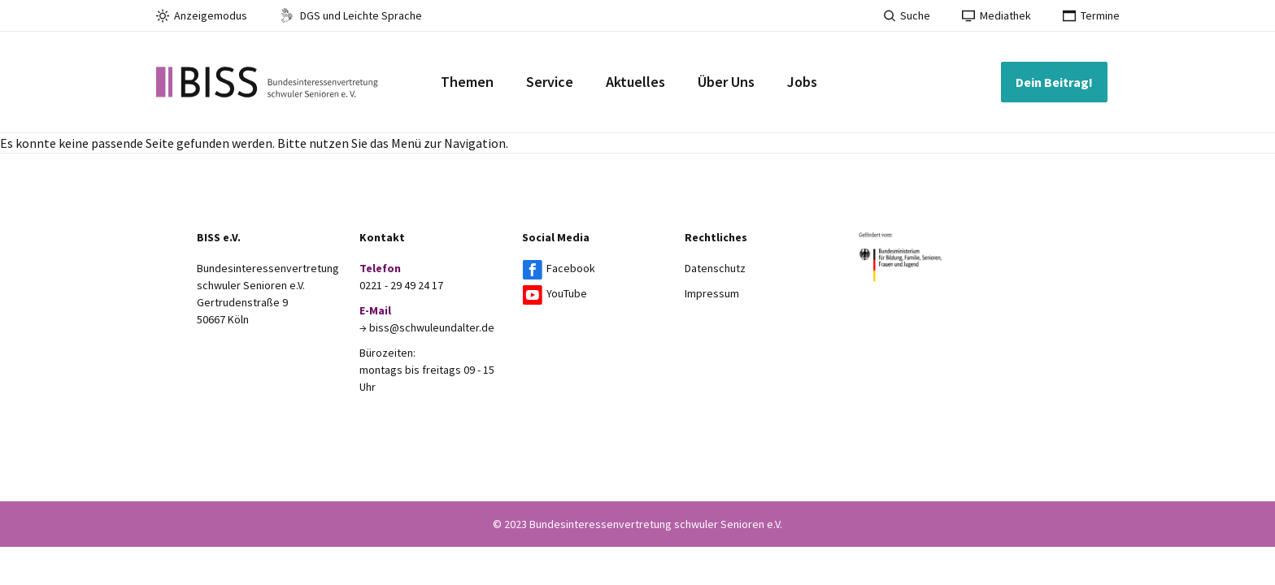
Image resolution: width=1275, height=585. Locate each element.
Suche (907, 15)
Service (549, 81)
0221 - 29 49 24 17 (401, 285)
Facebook (570, 268)
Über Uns (726, 81)
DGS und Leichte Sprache (350, 15)
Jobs (802, 81)
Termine (1091, 15)
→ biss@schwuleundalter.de (426, 327)
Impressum (712, 293)
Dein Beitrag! (1054, 82)
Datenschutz (715, 268)
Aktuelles (635, 81)
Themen (467, 81)
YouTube (566, 293)
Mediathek (996, 15)
